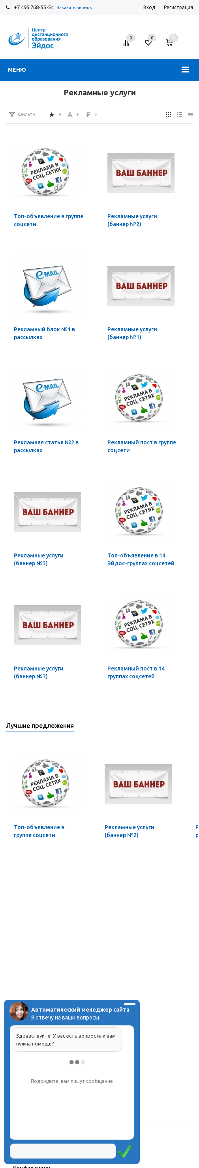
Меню (17, 70)
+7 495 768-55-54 (34, 7)
